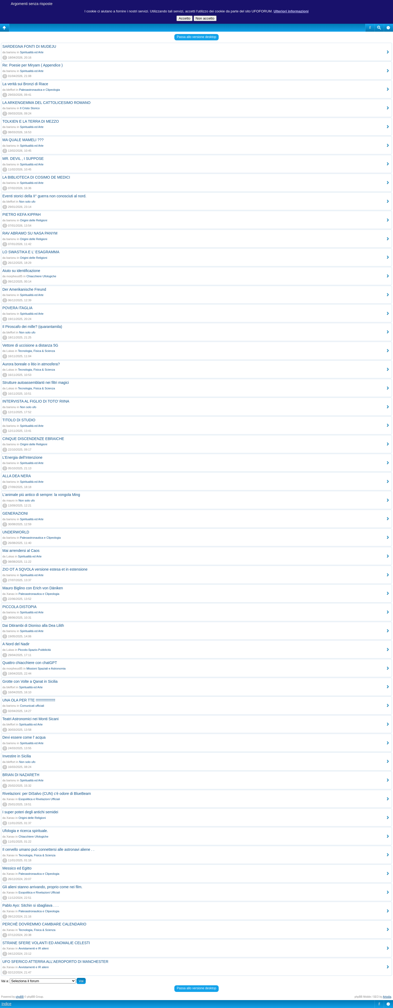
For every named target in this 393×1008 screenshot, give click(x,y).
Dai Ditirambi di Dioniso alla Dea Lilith (33, 625)
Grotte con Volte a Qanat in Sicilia (29, 681)
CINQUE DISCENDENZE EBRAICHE (33, 439)
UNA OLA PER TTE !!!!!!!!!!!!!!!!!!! (28, 700)
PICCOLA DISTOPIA (19, 607)
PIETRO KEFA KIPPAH (21, 214)
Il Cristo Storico (30, 108)
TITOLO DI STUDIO (18, 420)
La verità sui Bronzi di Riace (25, 84)
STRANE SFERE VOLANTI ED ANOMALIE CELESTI (46, 943)
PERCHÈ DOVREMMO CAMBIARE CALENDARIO (44, 924)
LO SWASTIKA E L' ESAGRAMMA (30, 252)
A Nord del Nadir (16, 644)
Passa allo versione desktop (196, 37)
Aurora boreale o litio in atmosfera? (31, 364)
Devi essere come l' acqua (24, 737)
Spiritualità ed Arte (32, 52)
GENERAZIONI (15, 513)
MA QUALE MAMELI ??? (23, 140)
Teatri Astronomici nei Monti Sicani (30, 719)
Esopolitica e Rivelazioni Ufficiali (39, 799)
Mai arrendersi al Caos (21, 550)
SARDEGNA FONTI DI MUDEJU (29, 46)
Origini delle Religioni (33, 220)
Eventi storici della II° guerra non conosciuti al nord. (44, 196)
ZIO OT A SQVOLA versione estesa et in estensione (45, 569)
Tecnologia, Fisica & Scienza (36, 350)
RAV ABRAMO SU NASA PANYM (29, 233)
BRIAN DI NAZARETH (20, 775)
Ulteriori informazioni (291, 11)
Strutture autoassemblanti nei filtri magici (35, 382)
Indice (6, 1004)
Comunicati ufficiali (32, 705)
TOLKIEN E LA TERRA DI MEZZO (30, 121)
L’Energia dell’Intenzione (22, 457)
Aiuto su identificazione (21, 271)
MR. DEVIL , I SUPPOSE (23, 158)
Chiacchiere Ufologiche (41, 276)
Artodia (387, 996)
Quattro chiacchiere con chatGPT (29, 663)
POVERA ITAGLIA (17, 308)
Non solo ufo (27, 201)
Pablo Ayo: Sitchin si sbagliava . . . (30, 905)
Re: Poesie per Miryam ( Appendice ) (32, 65)
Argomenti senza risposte (31, 4)
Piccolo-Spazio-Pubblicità (34, 649)
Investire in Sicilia (16, 756)
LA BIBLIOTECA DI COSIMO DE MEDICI (36, 177)
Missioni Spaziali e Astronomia (46, 668)
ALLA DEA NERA (16, 476)
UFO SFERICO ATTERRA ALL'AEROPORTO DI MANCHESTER (55, 961)
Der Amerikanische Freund (24, 289)
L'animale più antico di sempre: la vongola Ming (41, 495)
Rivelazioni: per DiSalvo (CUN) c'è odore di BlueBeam (46, 793)
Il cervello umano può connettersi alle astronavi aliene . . (48, 849)
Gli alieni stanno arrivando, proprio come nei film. (42, 887)
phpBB (20, 996)
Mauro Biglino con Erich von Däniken (32, 588)
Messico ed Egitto (17, 868)
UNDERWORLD (15, 532)
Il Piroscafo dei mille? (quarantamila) (32, 326)
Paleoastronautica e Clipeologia (39, 89)
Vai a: (5, 981)
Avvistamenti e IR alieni (33, 948)
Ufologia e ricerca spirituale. (25, 831)
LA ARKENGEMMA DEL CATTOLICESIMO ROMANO (46, 103)
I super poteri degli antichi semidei (30, 812)
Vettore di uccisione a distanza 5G (30, 345)
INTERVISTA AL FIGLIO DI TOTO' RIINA (35, 401)
